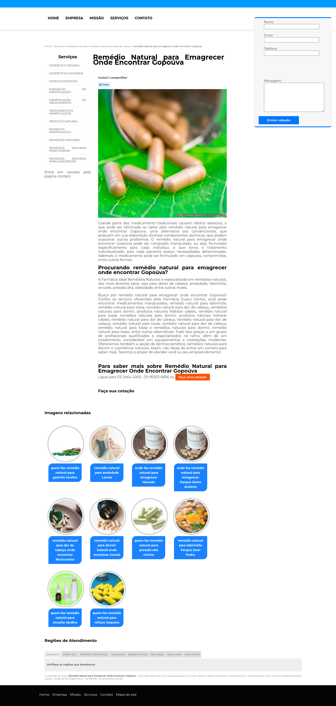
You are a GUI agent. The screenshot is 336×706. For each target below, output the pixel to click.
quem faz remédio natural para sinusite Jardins (66, 608)
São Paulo (157, 645)
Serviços (119, 18)
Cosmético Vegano (64, 65)
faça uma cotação (193, 377)
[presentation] (291, 68)
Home (53, 18)
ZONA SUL (69, 645)
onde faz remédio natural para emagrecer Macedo (153, 473)
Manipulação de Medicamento (67, 101)
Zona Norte (192, 645)
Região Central (137, 645)
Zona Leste (174, 645)
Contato (143, 18)
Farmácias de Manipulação (67, 90)
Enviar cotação (278, 120)
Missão (97, 18)
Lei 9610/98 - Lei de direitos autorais (104, 669)
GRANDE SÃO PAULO (94, 645)
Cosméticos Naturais (66, 73)
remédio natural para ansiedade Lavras (109, 473)
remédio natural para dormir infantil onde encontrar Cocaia (109, 543)
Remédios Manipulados (60, 130)
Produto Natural (64, 121)
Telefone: (268, 51)
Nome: (268, 24)
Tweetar (104, 84)
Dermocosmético (63, 81)
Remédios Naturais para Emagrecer (67, 160)
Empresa (74, 18)
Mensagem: (268, 95)
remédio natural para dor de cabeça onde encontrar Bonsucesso (66, 543)
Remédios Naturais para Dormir (67, 149)
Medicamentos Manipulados (61, 112)
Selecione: (52, 645)
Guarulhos (118, 645)
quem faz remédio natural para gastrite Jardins (66, 473)
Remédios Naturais (65, 140)
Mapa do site (126, 686)
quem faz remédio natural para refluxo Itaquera (109, 608)
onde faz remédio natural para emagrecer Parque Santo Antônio (196, 475)
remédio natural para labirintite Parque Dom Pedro (197, 540)
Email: (268, 37)
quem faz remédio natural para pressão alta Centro (153, 540)
